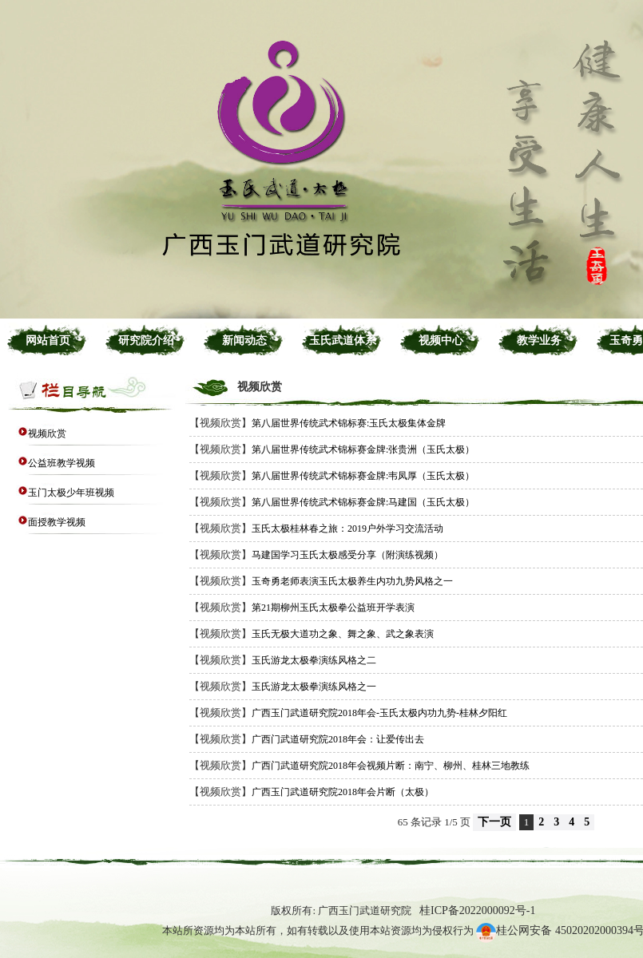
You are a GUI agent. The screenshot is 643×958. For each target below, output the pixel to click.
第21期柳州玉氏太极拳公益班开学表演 (333, 607)
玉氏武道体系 (342, 340)
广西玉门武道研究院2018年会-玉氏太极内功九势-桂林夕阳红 (379, 712)
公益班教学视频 (61, 463)
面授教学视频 (56, 522)
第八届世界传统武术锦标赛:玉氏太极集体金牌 (349, 423)
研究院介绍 (146, 340)
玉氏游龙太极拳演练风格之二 (314, 660)
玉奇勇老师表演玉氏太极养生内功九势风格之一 (352, 581)
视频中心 (441, 340)
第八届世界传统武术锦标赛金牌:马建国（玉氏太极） (363, 502)
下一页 (494, 822)
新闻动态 (244, 340)
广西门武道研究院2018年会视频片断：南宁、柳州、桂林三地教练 (391, 765)
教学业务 (539, 340)
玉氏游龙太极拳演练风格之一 (314, 686)
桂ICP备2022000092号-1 (477, 910)
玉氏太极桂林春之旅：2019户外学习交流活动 (347, 528)
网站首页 (48, 340)
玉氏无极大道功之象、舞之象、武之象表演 (343, 633)
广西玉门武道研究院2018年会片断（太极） (343, 792)
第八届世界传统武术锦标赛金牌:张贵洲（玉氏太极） (363, 449)
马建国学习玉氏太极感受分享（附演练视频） (347, 554)
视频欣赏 (47, 433)
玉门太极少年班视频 (71, 492)
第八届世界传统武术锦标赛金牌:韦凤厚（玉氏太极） (363, 475)
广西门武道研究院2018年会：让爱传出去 (338, 739)
